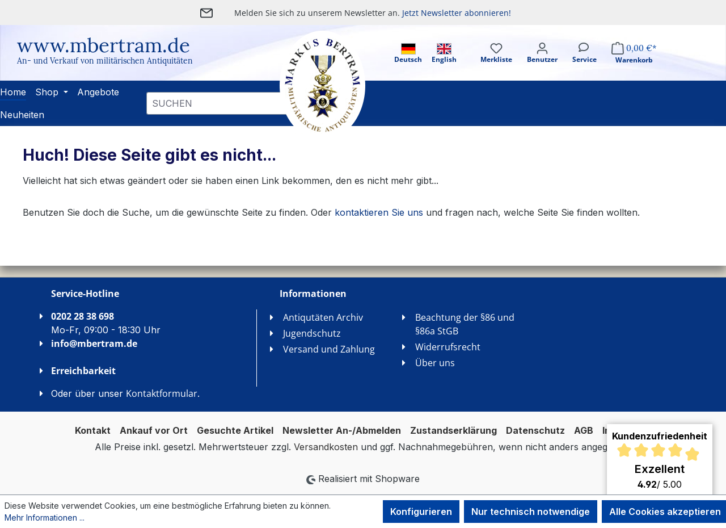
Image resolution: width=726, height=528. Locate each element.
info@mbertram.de (94, 343)
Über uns (435, 363)
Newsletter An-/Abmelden (341, 430)
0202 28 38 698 (82, 316)
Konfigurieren (421, 511)
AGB (583, 430)
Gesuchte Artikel (235, 430)
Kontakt (93, 430)
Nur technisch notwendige (530, 511)
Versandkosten (326, 446)
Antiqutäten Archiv (323, 317)
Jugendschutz (312, 333)
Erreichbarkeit (83, 370)
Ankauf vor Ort (154, 430)
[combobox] (218, 103)
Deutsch (408, 53)
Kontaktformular (161, 393)
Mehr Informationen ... (45, 517)
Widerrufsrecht (447, 347)
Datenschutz (535, 430)
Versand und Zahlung (329, 349)
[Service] (584, 62)
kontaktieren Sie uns (379, 212)
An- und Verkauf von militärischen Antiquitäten (105, 61)
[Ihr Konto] (542, 62)
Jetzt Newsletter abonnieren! (456, 12)
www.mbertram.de (103, 45)
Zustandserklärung (453, 430)
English (444, 53)
